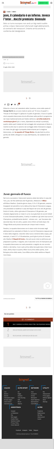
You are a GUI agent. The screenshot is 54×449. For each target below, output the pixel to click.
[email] (15, 104)
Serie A (14, 12)
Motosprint (34, 398)
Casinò (39, 419)
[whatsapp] (8, 104)
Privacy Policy (15, 423)
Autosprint (34, 394)
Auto (32, 392)
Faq (12, 415)
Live (34, 3)
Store (44, 399)
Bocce (19, 401)
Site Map (40, 415)
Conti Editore (34, 403)
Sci (18, 392)
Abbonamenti (46, 394)
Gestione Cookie (15, 421)
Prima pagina (46, 396)
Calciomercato (8, 403)
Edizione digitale (47, 398)
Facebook (18, 430)
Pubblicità (40, 411)
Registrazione (41, 413)
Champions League (9, 398)
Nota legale (14, 417)
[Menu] (3, 3)
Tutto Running (21, 398)
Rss (44, 392)
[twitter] (11, 104)
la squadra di (24, 132)
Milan (44, 201)
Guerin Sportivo (35, 399)
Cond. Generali (15, 425)
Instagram (24, 430)
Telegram (35, 430)
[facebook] (5, 104)
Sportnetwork (34, 401)
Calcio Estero (7, 401)
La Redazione (14, 413)
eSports (20, 403)
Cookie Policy (14, 419)
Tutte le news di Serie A (43, 298)
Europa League (8, 399)
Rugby (19, 394)
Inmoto (33, 396)
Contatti (13, 411)
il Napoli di (18, 239)
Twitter (30, 430)
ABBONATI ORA (43, 2)
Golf (19, 399)
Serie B (6, 396)
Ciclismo (20, 396)
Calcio (8, 12)
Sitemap (45, 401)
